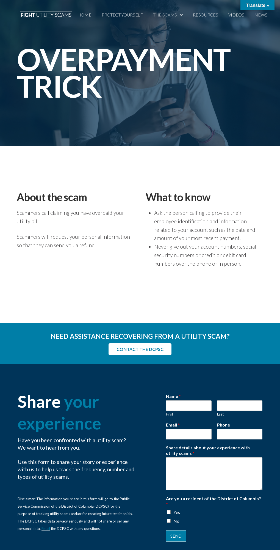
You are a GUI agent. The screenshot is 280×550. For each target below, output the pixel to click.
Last (220, 414)
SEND (176, 535)
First (169, 414)
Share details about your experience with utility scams (208, 450)
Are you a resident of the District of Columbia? (213, 501)
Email (45, 528)
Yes (176, 512)
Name (173, 396)
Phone (223, 424)
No (176, 521)
